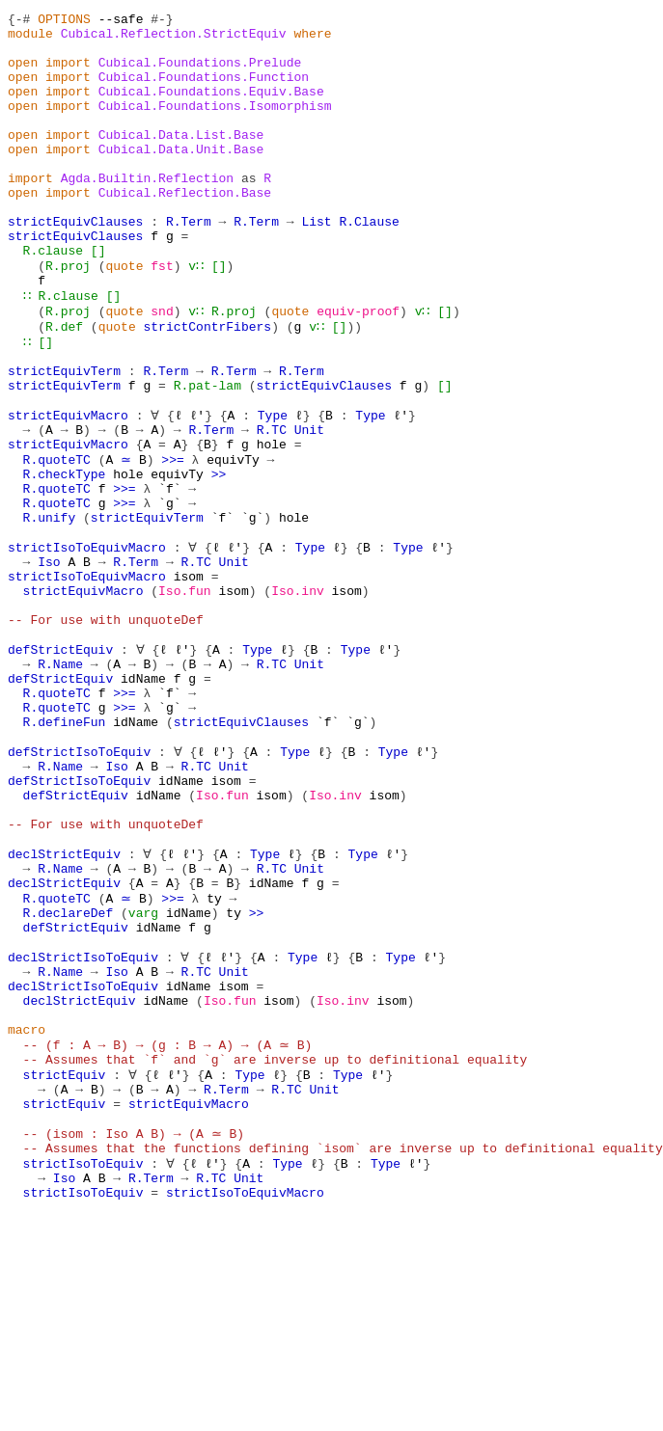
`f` (169, 576)
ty (211, 1062)
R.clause (53, 299)
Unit (309, 507)
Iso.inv (297, 698)
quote (124, 316)
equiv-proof (358, 368)
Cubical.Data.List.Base (181, 160)
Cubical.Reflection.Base (184, 229)
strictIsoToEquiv (83, 1375)
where (312, 38)
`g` (169, 594)
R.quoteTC (57, 542)
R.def (64, 385)
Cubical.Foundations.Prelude (200, 73)
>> (219, 559)
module (30, 38)
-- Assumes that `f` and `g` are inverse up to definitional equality (275, 1253)
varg (143, 1080)
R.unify (49, 611)
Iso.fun (184, 698)
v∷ (196, 316)
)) (354, 385)
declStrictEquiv (64, 1010)
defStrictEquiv (60, 767)
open (23, 73)
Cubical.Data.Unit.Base (181, 177)
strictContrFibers (207, 385)
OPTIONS (64, 21)
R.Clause (369, 264)
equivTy (230, 542)
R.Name (60, 785)
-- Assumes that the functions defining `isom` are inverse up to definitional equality (343, 1357)
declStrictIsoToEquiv (83, 1132)
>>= (169, 542)
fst (162, 316)
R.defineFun (64, 854)
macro (26, 1219)
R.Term (188, 264)
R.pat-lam (207, 455)
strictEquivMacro (68, 490)
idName (143, 802)
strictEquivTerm (64, 437)
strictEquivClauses (75, 264)
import (68, 73)
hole (272, 524)
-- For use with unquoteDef (106, 733)
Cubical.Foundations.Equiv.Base (211, 108)
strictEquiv (64, 1271)
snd (162, 368)
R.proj (68, 316)
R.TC (272, 507)
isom (189, 680)
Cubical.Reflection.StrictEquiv (174, 38)
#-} (162, 21)
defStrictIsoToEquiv (79, 889)
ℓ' (196, 490)
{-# (19, 21)
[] (98, 299)
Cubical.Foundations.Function (203, 90)
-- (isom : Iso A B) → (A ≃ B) (132, 1340)
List (316, 264)
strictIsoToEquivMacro (87, 646)
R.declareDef (68, 1080)
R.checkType (64, 559)
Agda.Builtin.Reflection (147, 212)
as (249, 212)
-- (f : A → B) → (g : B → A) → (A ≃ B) (166, 1236)
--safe (121, 21)
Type (272, 490)
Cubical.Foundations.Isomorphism (215, 125)
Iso (49, 663)
